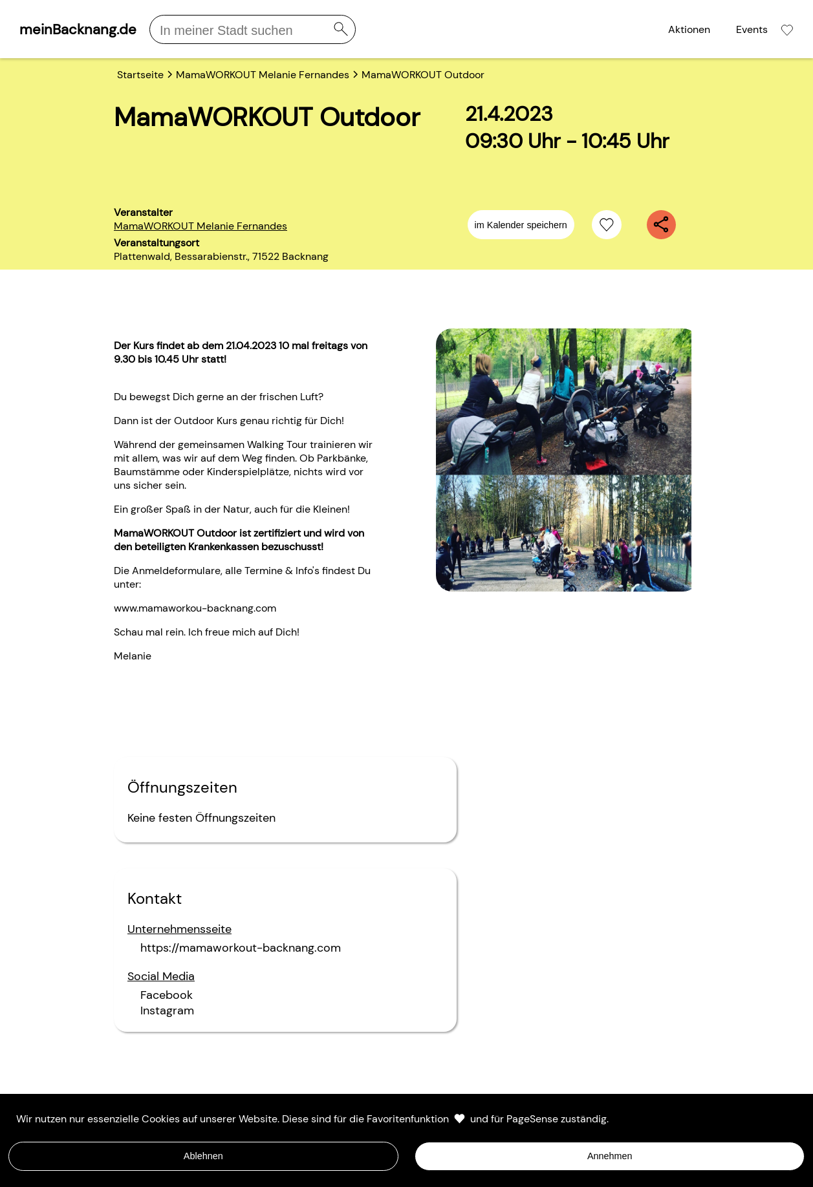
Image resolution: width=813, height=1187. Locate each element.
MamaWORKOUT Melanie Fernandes (200, 226)
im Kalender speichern (521, 225)
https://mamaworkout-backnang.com (240, 948)
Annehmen (610, 1156)
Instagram (167, 1010)
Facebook (166, 995)
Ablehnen (203, 1156)
